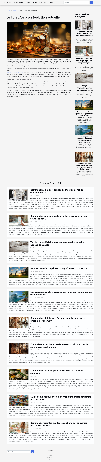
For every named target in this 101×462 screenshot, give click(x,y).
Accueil (8, 10)
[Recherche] (76, 2)
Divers (51, 3)
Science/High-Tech (39, 3)
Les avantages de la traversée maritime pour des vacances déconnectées (84, 139)
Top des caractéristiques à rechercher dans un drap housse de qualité (84, 88)
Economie (7, 3)
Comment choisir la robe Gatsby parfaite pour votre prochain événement (84, 166)
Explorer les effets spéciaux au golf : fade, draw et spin (84, 113)
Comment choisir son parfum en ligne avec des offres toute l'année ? (84, 61)
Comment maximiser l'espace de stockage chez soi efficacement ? (84, 34)
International (19, 3)
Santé (28, 3)
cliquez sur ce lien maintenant (15, 72)
